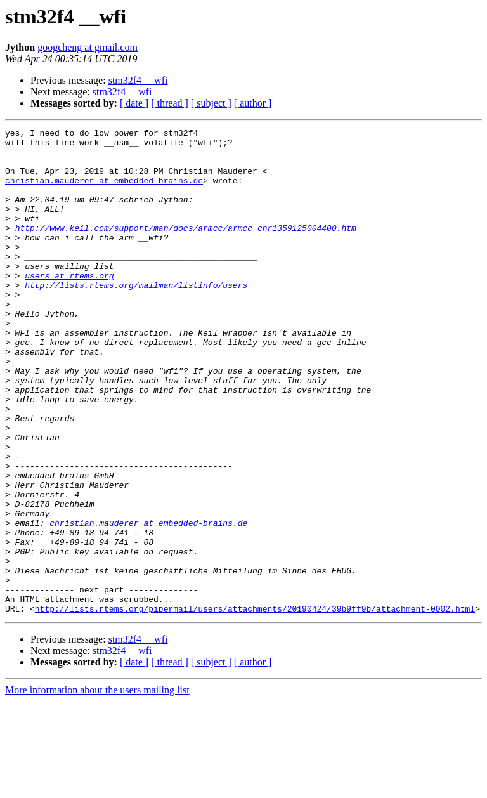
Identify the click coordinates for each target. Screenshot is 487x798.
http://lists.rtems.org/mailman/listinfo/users (136, 317)
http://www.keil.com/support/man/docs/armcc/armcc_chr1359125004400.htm (185, 248)
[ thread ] (169, 103)
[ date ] (134, 103)
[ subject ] (211, 103)
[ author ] (253, 103)
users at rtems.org (69, 305)
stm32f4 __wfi (138, 80)
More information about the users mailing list (97, 787)
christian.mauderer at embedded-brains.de (104, 191)
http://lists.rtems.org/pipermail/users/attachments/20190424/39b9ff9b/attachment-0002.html (255, 705)
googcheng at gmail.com (87, 47)
